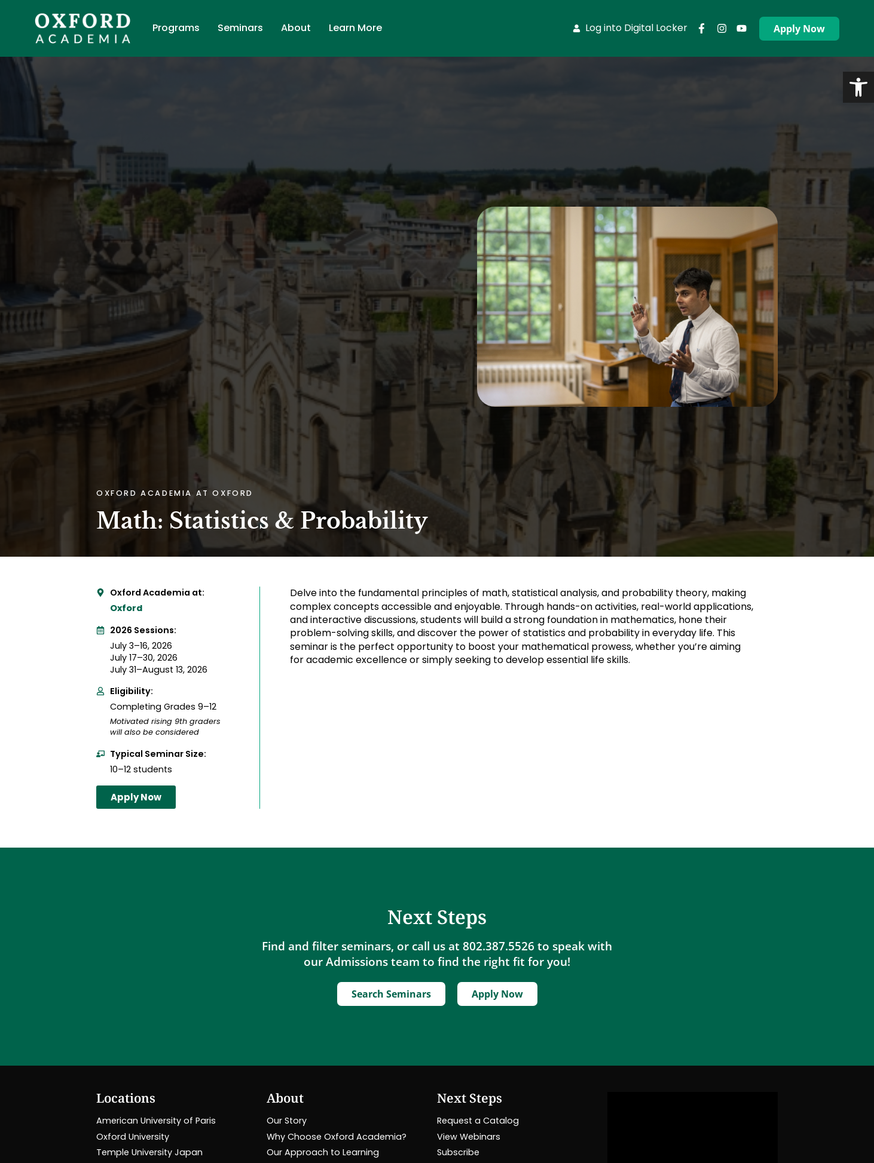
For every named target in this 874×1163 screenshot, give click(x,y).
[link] (858, 87)
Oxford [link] (126, 608)
